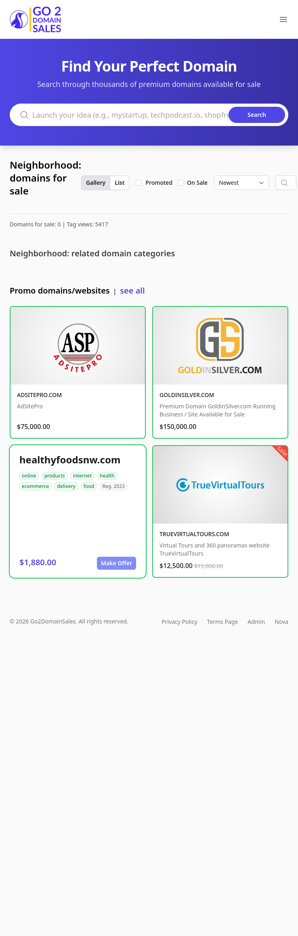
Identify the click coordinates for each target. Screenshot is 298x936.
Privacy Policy (179, 621)
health (107, 475)
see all (132, 290)
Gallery (95, 182)
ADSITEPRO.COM (39, 395)
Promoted (158, 182)
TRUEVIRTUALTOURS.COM (194, 534)
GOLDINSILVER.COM (186, 395)
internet (82, 475)
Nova (281, 621)
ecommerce (35, 486)
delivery (66, 486)
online (29, 475)
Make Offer (116, 563)
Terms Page (222, 621)
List (119, 182)
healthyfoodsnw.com (69, 459)
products (54, 475)
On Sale (197, 182)
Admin (256, 621)
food (89, 486)
